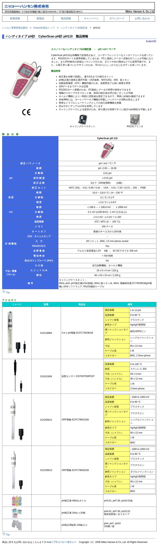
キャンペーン (91, 18)
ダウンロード (116, 18)
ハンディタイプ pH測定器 (74, 27)
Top (6, 292)
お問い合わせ (142, 18)
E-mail (47, 542)
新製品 (40, 18)
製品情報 (66, 18)
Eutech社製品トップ (44, 27)
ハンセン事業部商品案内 (15, 27)
